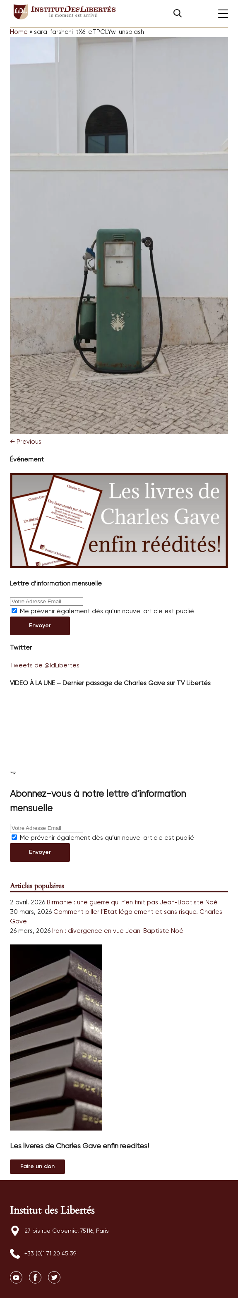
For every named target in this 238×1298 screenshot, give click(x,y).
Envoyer (40, 626)
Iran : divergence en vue (88, 931)
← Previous (25, 442)
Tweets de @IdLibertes (44, 665)
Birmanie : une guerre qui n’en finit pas (102, 902)
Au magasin (37, 1166)
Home (19, 32)
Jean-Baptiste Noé (189, 902)
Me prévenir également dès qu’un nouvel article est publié (103, 611)
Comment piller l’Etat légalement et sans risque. (125, 912)
